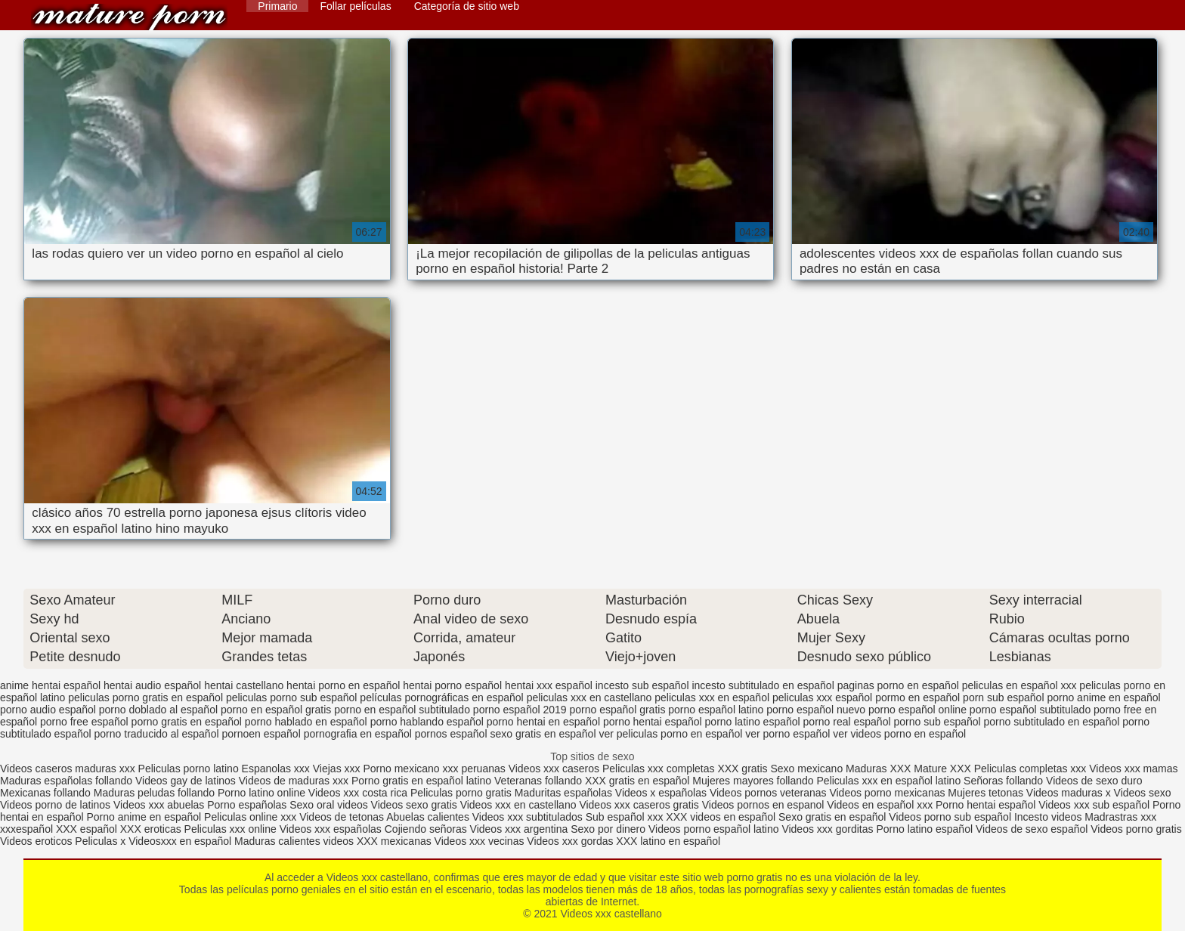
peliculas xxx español (822, 697)
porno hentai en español (543, 722)
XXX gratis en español (637, 781)
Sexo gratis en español (833, 817)
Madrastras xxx (1120, 817)
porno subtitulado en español (1052, 722)
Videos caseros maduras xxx (67, 768)
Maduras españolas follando (66, 781)
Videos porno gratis (1136, 829)
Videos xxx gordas (571, 841)
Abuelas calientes (427, 817)
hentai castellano (243, 685)
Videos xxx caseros (555, 768)
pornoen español (260, 734)
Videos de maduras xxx (293, 781)
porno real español (847, 722)
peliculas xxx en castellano (589, 697)
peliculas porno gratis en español (145, 697)
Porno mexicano (401, 768)
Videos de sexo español (1033, 829)
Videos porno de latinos (55, 805)
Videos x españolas (662, 793)
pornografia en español (358, 734)
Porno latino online (261, 793)
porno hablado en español (306, 722)
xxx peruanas (474, 768)
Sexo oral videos (329, 805)
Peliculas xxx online (232, 829)
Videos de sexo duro (1094, 781)
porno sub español (936, 722)
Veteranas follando (538, 781)
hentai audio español (152, 685)
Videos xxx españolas (331, 829)
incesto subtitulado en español (763, 685)
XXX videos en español (722, 817)
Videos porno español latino (713, 829)
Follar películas (355, 6)
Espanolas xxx (277, 768)
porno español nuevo (815, 710)
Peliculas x (100, 841)
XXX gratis (742, 768)
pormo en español (917, 697)
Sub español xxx (626, 817)
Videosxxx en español (179, 841)
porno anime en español (1103, 697)
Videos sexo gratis (414, 805)
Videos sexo (1142, 793)
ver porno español (787, 734)
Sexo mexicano (806, 768)
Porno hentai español (987, 805)
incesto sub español (642, 685)
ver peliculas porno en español (670, 734)
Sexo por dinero (609, 829)
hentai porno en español (343, 685)
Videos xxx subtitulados (527, 817)
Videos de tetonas (341, 817)
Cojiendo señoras (426, 829)
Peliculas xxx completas (658, 768)
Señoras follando (1003, 781)
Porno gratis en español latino (421, 781)
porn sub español (1003, 697)
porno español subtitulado (1030, 710)
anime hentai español (50, 685)
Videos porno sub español (951, 817)
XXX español (88, 829)
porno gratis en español (186, 722)
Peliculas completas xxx (1030, 768)
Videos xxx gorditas (827, 829)
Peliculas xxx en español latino (890, 781)
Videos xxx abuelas (160, 805)
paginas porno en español (898, 685)
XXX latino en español (668, 841)
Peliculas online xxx (251, 817)
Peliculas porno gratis (461, 793)
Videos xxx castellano (129, 17)
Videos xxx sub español (1095, 805)
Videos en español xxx (881, 805)
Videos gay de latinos (185, 781)
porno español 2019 (520, 710)
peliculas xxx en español (711, 697)
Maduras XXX (878, 768)
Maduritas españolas (563, 793)
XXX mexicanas (394, 841)
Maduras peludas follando (154, 793)
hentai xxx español (548, 685)
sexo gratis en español (543, 734)
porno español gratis (618, 710)
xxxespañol (28, 829)
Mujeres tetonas (985, 793)
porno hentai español (652, 722)
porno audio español (48, 710)
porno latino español (752, 722)
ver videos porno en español (899, 734)
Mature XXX (942, 768)
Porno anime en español (143, 817)
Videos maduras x (1068, 793)
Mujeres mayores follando (754, 781)
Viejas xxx (336, 768)
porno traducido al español (156, 734)
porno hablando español (427, 722)
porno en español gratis (276, 710)
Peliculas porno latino (188, 768)
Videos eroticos (36, 841)
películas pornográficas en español (441, 697)
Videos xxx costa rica (357, 793)
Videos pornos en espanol (765, 805)
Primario (277, 6)
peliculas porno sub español (291, 697)
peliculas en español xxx (1019, 685)
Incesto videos (1049, 817)
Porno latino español (926, 829)
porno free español (84, 722)
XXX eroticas (150, 829)
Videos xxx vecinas (479, 841)
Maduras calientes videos (294, 841)
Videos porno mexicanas (887, 793)
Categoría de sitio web (466, 6)
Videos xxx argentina (520, 829)
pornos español (451, 734)
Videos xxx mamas (1133, 768)
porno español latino (715, 710)
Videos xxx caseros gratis (638, 805)
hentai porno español (452, 685)
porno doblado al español (158, 710)
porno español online (917, 710)
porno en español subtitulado (402, 710)
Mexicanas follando (45, 793)
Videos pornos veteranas (768, 793)
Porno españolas (248, 805)
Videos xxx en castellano (520, 805)
